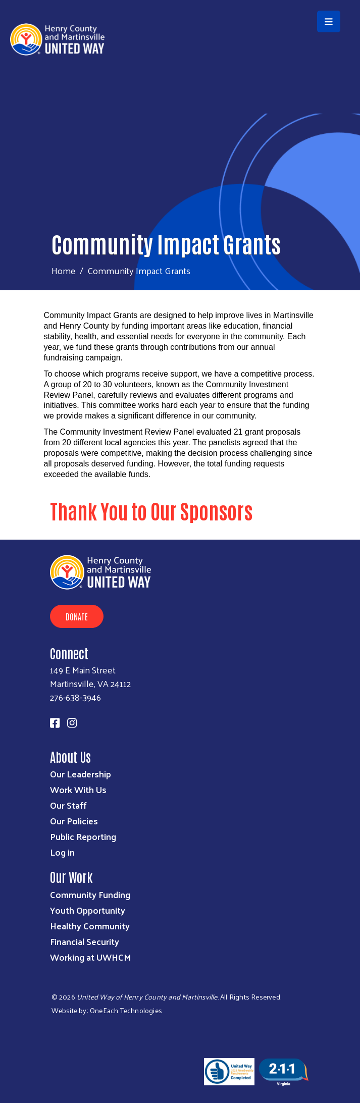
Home (64, 270)
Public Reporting (83, 836)
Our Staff (68, 805)
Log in (62, 852)
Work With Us (78, 789)
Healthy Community (90, 925)
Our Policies (74, 820)
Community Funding (90, 894)
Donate (77, 616)
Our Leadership (80, 773)
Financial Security (84, 941)
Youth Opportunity (87, 910)
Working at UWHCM (90, 957)
